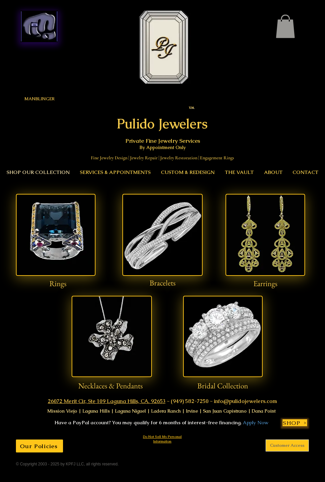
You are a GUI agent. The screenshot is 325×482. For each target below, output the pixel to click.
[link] (285, 26)
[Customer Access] (287, 445)
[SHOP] (295, 422)
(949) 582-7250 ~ (192, 401)
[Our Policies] (39, 446)
